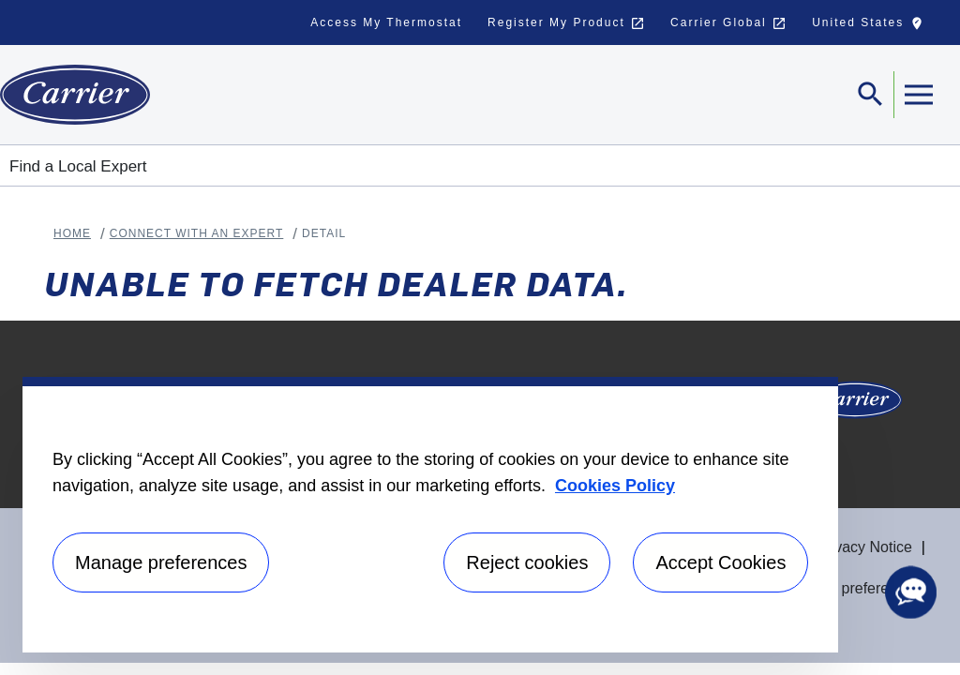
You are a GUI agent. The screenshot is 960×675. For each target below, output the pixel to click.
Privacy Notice (864, 547)
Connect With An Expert (197, 233)
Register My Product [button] (566, 23)
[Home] (75, 94)
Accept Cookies (720, 562)
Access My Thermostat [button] (386, 22)
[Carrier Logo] (855, 405)
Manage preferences (852, 588)
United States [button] (872, 27)
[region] (430, 514)
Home (72, 233)
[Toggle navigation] (871, 94)
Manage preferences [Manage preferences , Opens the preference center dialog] (161, 562)
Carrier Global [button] (728, 23)
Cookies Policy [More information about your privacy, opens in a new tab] (615, 485)
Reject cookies (527, 562)
